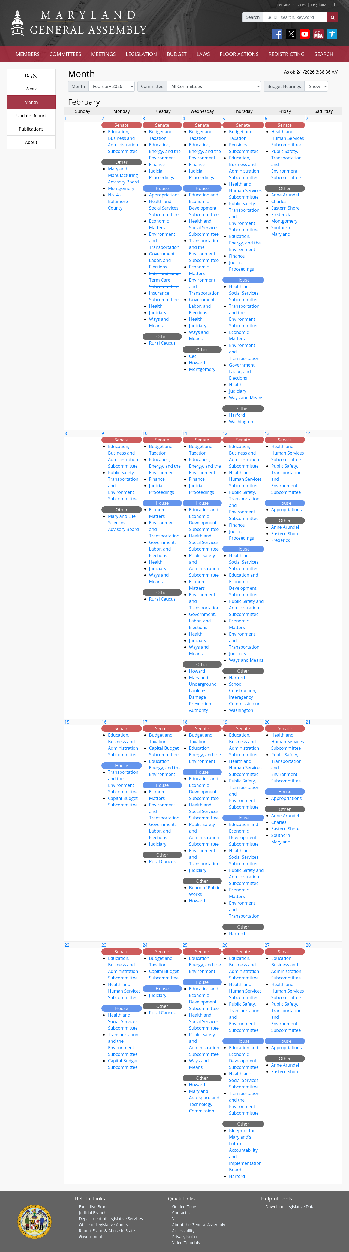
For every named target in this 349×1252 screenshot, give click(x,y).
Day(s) (31, 75)
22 (66, 945)
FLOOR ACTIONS (239, 53)
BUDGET (176, 53)
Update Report (31, 116)
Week (31, 89)
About (31, 142)
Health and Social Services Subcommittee (164, 207)
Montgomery (121, 188)
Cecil (194, 356)
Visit (176, 1218)
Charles (279, 201)
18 (185, 722)
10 (145, 433)
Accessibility (183, 1230)
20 (267, 722)
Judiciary (157, 313)
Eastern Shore (285, 208)
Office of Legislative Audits (103, 1224)
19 (224, 722)
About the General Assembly (198, 1224)
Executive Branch (95, 1206)
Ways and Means (246, 398)
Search (253, 17)
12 (224, 433)
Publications (31, 129)
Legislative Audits (324, 4)
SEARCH (323, 53)
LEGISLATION (141, 53)
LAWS (203, 53)
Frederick (280, 214)
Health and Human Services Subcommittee (245, 190)
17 (145, 722)
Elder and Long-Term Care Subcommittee (165, 279)
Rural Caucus (162, 343)
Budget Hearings (284, 86)
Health (156, 306)
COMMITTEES (65, 53)
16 (103, 722)
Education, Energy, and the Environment (165, 151)
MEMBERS (28, 53)
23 (103, 945)
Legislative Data (300, 1206)
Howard (197, 363)
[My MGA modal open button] (317, 34)
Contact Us (182, 1212)
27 (267, 945)
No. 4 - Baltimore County (118, 201)
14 (308, 433)
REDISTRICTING (287, 53)
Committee (152, 86)
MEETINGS (103, 53)
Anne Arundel (285, 195)
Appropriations (164, 195)
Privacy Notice (185, 1236)
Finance (157, 164)
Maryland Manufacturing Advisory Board (123, 175)
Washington (241, 422)
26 (224, 945)
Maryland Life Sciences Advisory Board (123, 522)
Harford (237, 415)
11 (185, 433)
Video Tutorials (186, 1242)
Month (31, 102)
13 (267, 433)
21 (308, 722)
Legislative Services (290, 4)
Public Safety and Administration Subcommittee (246, 607)
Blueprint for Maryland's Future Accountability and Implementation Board (245, 1150)
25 (185, 945)
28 (308, 945)
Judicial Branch (92, 1212)
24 (145, 945)
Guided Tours (184, 1206)
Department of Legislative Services (111, 1218)
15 (66, 722)
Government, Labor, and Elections (162, 260)
